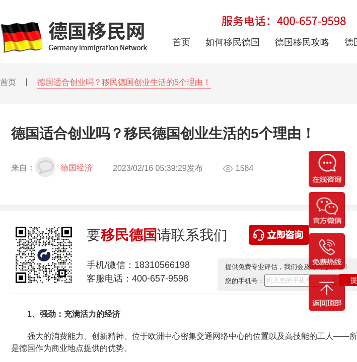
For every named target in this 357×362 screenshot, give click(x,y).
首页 (8, 82)
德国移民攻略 (302, 42)
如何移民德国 (232, 42)
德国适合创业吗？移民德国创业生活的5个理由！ (124, 82)
